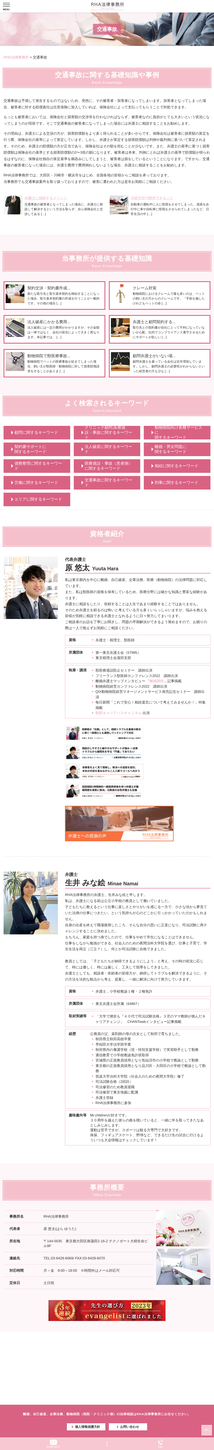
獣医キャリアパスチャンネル (119, 713)
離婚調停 (157, 681)
